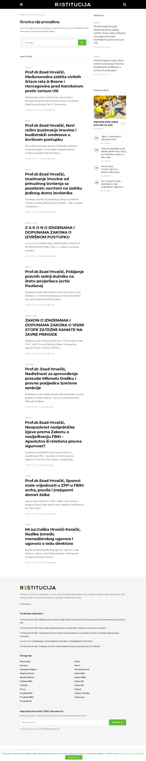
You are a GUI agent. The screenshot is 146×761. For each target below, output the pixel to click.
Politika (29, 364)
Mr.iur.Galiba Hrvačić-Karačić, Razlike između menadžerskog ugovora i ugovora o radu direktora (52, 536)
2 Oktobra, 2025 (46, 465)
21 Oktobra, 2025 (47, 353)
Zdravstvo (79, 697)
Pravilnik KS (26, 701)
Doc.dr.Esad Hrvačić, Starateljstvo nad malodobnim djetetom (112, 184)
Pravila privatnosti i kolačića (131, 753)
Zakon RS (79, 685)
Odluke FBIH (26, 681)
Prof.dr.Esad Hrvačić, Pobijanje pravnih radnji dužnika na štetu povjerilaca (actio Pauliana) (54, 278)
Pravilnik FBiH (27, 697)
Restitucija (32, 110)
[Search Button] (82, 42)
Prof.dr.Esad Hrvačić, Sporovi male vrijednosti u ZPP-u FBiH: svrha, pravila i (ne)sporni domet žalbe (54, 487)
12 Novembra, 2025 (47, 256)
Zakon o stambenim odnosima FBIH (111, 138)
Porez (23, 689)
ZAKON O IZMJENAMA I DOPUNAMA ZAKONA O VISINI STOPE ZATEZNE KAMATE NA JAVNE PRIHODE (54, 327)
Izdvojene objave (28, 669)
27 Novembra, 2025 (47, 158)
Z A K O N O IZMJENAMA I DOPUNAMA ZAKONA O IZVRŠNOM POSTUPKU (49, 232)
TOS (41, 729)
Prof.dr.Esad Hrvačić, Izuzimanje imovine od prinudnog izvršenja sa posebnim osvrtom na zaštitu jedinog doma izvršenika (53, 183)
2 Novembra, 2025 (47, 305)
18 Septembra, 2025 (47, 562)
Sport (77, 665)
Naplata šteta (27, 673)
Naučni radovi (27, 677)
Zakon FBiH (31, 223)
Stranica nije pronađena (36, 15)
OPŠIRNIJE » (26, 604)
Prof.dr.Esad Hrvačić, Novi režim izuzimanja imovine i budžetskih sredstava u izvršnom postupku (50, 132)
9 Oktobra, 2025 (46, 407)
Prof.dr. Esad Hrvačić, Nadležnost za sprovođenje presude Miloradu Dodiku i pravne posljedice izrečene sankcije (51, 378)
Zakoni (77, 689)
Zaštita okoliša (82, 693)
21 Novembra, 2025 (47, 212)
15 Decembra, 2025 (47, 110)
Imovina (24, 665)
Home (22, 15)
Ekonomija (25, 661)
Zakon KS (79, 681)
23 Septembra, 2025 (47, 514)
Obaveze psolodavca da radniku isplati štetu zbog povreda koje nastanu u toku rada (113, 153)
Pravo (28, 67)
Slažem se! (73, 757)
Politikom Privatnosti (52, 729)
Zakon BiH (79, 673)
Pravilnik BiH (26, 693)
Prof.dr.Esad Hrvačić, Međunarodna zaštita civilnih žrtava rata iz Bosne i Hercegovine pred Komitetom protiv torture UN (54, 81)
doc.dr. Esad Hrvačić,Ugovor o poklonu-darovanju (110, 169)
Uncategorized (81, 669)
